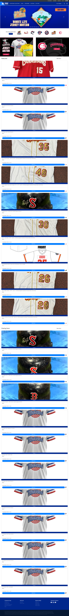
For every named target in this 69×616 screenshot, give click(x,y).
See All (11, 33)
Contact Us (6, 602)
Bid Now (33, 85)
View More (59, 58)
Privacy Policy (7, 603)
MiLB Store (37, 603)
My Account (22, 603)
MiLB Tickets (37, 605)
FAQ (5, 606)
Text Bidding (50, 0)
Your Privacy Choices (8, 604)
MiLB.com (59, 0)
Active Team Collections (14, 3)
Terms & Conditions (8, 605)
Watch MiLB (37, 604)
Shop (63, 0)
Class (22, 3)
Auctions (32, 3)
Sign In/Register (58, 3)
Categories (27, 3)
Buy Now (37, 3)
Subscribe (54, 0)
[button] (5, 16)
